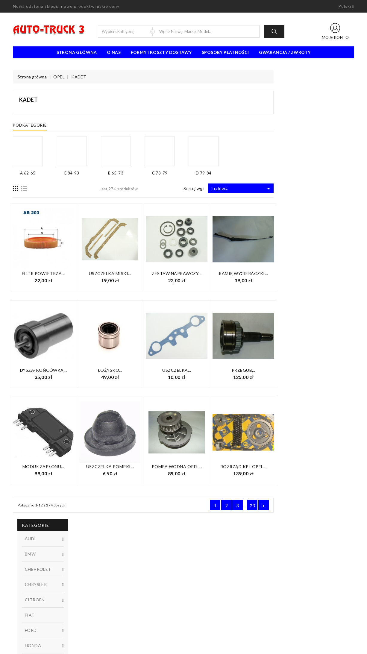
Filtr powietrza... (123, 273)
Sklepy (194, 599)
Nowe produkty (115, 572)
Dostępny (50, 329)
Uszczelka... (257, 370)
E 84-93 (50, 301)
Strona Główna (77, 52)
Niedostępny (50, 339)
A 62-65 (50, 261)
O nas (114, 52)
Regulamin (197, 564)
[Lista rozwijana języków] (346, 6)
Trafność (322, 188)
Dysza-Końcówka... (124, 370)
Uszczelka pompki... (191, 466)
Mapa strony (200, 590)
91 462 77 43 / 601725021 (46, 617)
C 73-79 (50, 281)
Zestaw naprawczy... (257, 273)
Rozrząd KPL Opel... (324, 466)
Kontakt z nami (202, 581)
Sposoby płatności (225, 52)
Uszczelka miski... (190, 273)
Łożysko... (190, 370)
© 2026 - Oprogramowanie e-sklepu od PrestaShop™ (183, 647)
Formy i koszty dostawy (161, 52)
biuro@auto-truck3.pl (40, 626)
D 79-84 (50, 291)
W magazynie (50, 349)
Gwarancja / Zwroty (284, 52)
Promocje (109, 564)
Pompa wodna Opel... (257, 466)
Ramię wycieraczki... (323, 273)
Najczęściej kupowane (121, 581)
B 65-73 (50, 271)
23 (333, 505)
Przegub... (324, 370)
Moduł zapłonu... (124, 466)
